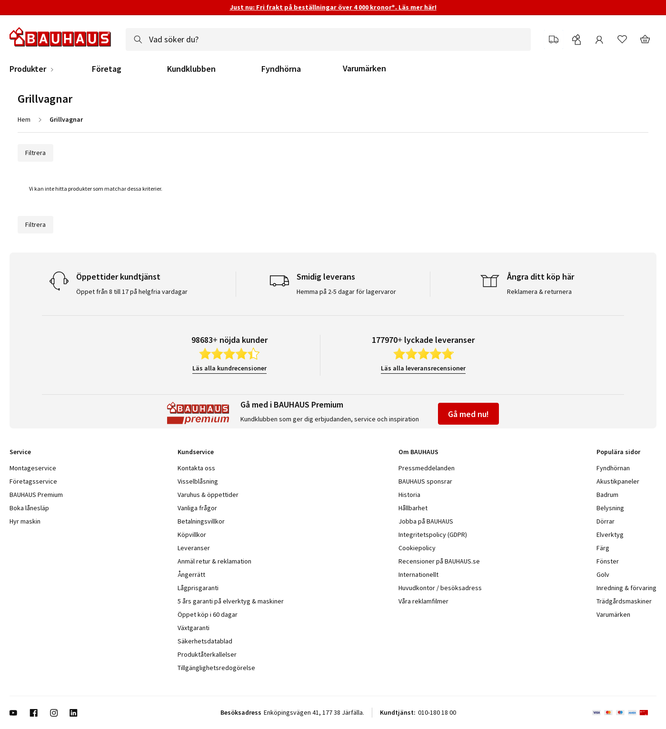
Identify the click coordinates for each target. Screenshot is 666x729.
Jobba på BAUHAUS (425, 521)
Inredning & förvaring (626, 587)
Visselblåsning (198, 481)
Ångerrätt (191, 574)
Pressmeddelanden (426, 468)
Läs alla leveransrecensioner (423, 368)
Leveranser (194, 548)
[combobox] (328, 39)
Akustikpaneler (617, 481)
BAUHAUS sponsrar (425, 481)
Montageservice (33, 468)
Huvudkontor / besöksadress (440, 587)
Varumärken (364, 68)
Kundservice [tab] (196, 451)
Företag (106, 69)
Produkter (28, 69)
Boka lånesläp (29, 508)
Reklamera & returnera (539, 291)
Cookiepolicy (417, 548)
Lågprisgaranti (198, 587)
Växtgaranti (193, 627)
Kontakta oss (196, 468)
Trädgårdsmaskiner (624, 601)
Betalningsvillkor (201, 521)
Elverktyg (610, 534)
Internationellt (418, 574)
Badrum (607, 494)
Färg (602, 548)
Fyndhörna (281, 69)
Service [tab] (20, 451)
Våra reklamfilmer (423, 601)
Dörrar (605, 521)
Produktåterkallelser (207, 654)
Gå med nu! (468, 413)
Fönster (607, 561)
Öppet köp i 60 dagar (208, 614)
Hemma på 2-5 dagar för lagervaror (346, 291)
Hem (24, 119)
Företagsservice (33, 481)
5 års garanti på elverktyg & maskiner (231, 601)
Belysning (610, 508)
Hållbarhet (412, 508)
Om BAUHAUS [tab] (418, 451)
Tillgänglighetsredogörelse (216, 667)
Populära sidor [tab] (618, 451)
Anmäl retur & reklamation (214, 561)
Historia (409, 494)
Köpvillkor (192, 534)
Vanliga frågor (197, 508)
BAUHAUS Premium (36, 494)
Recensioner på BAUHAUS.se (439, 561)
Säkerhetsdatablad (205, 641)
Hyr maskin (25, 521)
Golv (602, 574)
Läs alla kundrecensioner (229, 368)
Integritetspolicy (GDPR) (432, 534)
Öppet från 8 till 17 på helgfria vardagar (132, 291)
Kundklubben (191, 69)
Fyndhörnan (613, 468)
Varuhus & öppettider (208, 494)
